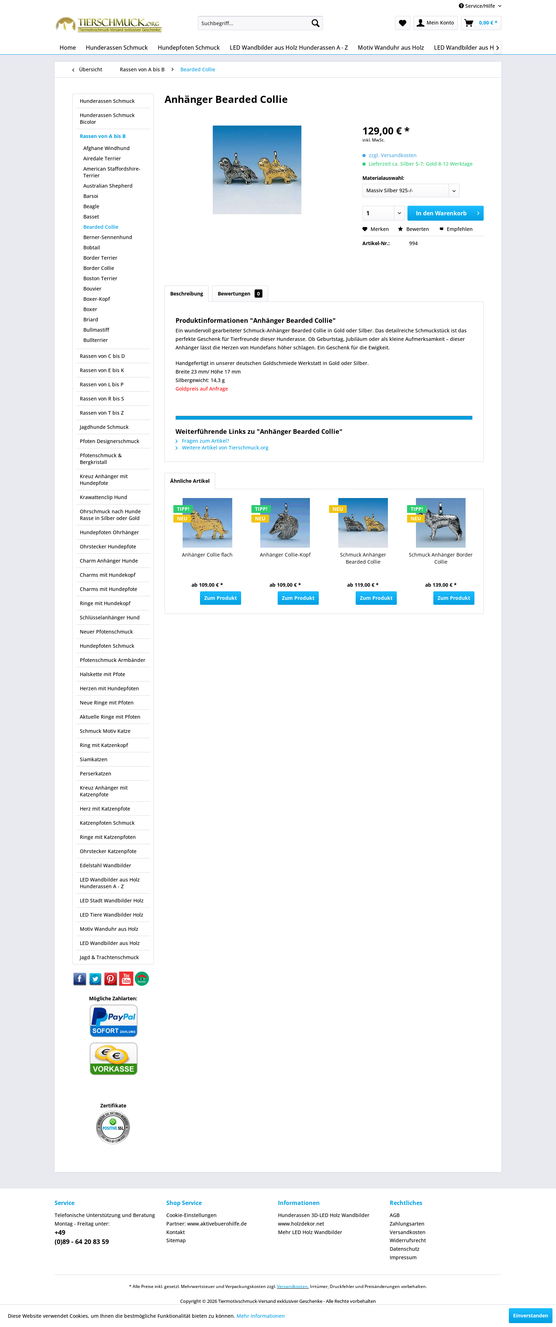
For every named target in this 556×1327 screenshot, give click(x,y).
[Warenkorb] (481, 23)
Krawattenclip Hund (103, 497)
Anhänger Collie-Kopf (285, 554)
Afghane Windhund (106, 148)
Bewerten (414, 229)
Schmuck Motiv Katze (105, 731)
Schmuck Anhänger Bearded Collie (363, 558)
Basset (91, 216)
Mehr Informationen (261, 1315)
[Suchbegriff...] (260, 23)
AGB (395, 1215)
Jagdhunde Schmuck (104, 427)
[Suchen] (315, 23)
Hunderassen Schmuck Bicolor (107, 118)
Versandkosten (408, 1232)
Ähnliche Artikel (190, 480)
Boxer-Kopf (96, 298)
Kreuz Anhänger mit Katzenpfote (104, 791)
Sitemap (176, 1240)
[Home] (68, 47)
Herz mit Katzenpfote (105, 808)
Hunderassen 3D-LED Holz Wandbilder (323, 1215)
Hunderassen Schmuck (107, 101)
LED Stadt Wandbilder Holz (112, 900)
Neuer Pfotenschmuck (106, 631)
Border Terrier (100, 257)
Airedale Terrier (102, 158)
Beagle (91, 206)
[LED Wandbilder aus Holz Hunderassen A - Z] (289, 47)
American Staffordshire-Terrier (111, 172)
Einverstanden (530, 1315)
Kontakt (175, 1232)
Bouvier (92, 288)
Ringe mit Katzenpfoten (108, 837)
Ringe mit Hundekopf (105, 603)
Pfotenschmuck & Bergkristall (101, 458)
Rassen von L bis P (102, 384)
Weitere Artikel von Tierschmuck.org (222, 447)
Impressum (403, 1257)
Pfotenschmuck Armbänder (112, 660)
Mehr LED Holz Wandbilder (310, 1232)
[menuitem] (260, 23)
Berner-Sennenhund (107, 237)
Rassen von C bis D (102, 356)
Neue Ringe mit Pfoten (107, 702)
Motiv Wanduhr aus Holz (109, 928)
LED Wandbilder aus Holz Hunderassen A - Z (110, 883)
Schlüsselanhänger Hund (110, 617)
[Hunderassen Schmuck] (117, 47)
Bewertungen (240, 293)
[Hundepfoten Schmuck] (189, 47)
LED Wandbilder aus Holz (110, 943)
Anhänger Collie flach (207, 554)
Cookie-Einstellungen (191, 1215)
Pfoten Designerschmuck (109, 441)
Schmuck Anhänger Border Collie (441, 558)
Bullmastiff (96, 329)
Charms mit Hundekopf (107, 574)
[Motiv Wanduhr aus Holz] (391, 47)
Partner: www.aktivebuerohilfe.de (206, 1223)
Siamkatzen (93, 759)
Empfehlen (456, 229)
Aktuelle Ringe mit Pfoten (110, 716)
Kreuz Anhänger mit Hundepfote (104, 479)
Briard (90, 319)
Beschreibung (186, 293)
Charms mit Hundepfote (108, 589)
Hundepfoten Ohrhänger (109, 532)
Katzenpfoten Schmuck (107, 822)
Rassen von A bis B (103, 136)
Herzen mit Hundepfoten (109, 688)
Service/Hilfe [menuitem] (477, 5)
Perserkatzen (95, 773)
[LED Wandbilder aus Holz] (468, 47)
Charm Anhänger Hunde (109, 560)
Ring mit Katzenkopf (104, 745)
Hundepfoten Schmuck (107, 645)
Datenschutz (404, 1248)
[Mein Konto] (435, 23)
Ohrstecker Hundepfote (108, 546)
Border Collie (98, 268)
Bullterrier (95, 340)
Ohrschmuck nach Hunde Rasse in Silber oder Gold (110, 514)
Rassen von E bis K (102, 370)
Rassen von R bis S (102, 398)
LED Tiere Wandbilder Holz (111, 914)
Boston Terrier (100, 278)
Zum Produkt (220, 598)
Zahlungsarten (407, 1223)
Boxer (90, 309)
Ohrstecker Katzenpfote (108, 851)
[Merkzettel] (402, 23)
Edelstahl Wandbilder (105, 865)
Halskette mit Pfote (102, 674)
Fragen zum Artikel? (202, 440)
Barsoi (90, 196)
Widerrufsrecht (408, 1240)
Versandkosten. (293, 1286)
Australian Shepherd (108, 185)
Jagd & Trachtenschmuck (109, 957)
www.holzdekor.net (301, 1223)
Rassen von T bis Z (102, 412)
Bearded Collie (100, 226)
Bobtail (91, 247)
